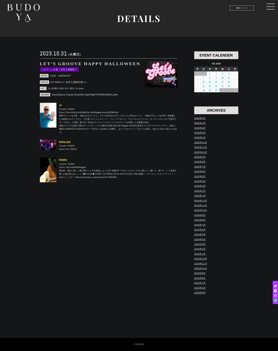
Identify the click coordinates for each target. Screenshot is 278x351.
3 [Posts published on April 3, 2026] (222, 73)
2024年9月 (200, 215)
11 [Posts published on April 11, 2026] (228, 77)
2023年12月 (200, 258)
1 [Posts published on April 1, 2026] (210, 73)
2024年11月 (200, 205)
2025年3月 (200, 186)
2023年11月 (200, 263)
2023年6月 (200, 288)
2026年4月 (200, 123)
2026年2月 (200, 132)
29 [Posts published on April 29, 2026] (210, 90)
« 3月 (197, 94)
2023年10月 (200, 268)
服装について (242, 8)
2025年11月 (200, 147)
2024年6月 (200, 229)
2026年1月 (200, 137)
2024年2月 (200, 249)
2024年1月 (200, 254)
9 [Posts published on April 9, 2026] (216, 77)
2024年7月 (200, 225)
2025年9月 (200, 157)
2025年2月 (200, 191)
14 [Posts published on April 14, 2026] (203, 81)
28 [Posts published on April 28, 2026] (203, 90)
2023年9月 (200, 273)
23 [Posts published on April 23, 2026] (216, 86)
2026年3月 (200, 128)
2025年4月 (200, 181)
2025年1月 (200, 195)
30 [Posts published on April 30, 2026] (216, 90)
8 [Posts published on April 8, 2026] (210, 77)
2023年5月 (200, 292)
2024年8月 (200, 220)
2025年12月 (200, 142)
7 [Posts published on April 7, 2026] (203, 77)
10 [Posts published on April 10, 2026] (222, 77)
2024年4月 (200, 239)
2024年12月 (200, 200)
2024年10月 (200, 210)
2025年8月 (200, 161)
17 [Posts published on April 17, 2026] (222, 81)
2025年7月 (200, 166)
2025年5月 (200, 176)
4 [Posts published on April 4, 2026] (228, 73)
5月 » (205, 94)
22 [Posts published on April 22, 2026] (210, 86)
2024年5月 (200, 234)
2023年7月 (200, 283)
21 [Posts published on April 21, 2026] (203, 86)
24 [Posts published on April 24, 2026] (222, 86)
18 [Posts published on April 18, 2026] (228, 81)
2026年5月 (200, 118)
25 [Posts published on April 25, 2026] (228, 86)
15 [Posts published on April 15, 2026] (210, 81)
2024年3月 (200, 244)
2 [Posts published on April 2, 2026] (216, 73)
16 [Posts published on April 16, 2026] (216, 81)
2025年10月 (200, 152)
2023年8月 (200, 278)
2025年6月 (200, 171)
